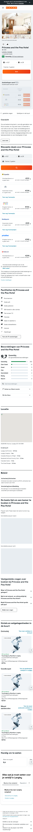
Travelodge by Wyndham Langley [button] (11, 656)
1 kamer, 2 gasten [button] (8, 67)
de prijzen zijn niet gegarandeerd (10, 816)
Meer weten (6, 268)
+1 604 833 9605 (7, 54)
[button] (29, 2)
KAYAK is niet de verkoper (17, 822)
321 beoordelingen (17, 56)
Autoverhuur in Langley (11, 795)
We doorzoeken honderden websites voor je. (17, 825)
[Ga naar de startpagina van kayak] (11, 8)
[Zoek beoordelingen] (18, 384)
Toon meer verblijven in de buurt (25, 632)
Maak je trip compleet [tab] (10, 783)
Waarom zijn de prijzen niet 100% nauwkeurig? (17, 828)
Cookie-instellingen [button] (6, 280)
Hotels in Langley (9, 798)
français (21, 3)
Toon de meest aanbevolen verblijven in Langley (25, 707)
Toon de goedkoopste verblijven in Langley (26, 669)
